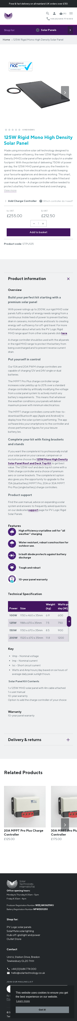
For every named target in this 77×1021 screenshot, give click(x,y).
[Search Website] (48, 13)
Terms (10, 1016)
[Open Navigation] (71, 13)
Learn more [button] (23, 1001)
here (64, 333)
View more (10, 190)
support (33, 510)
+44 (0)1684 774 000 (61, 18)
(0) (64, 13)
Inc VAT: (10, 211)
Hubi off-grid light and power (23, 935)
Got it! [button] (42, 1009)
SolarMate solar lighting (20, 931)
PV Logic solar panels (19, 927)
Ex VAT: (44, 211)
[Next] (70, 30)
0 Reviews (28, 129)
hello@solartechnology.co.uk (28, 972)
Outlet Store (14, 939)
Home (6, 39)
